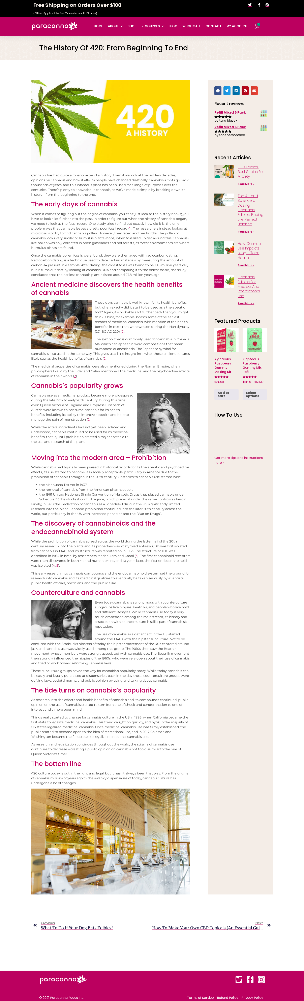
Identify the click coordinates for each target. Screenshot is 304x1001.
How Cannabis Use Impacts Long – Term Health (250, 250)
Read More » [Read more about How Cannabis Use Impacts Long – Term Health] (246, 265)
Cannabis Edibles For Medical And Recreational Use (249, 286)
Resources (153, 26)
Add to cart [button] (223, 394)
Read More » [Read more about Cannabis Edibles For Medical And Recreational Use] (246, 303)
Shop (132, 26)
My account (237, 26)
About (115, 26)
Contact (213, 26)
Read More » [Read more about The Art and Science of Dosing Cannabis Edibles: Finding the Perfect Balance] (246, 231)
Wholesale (191, 26)
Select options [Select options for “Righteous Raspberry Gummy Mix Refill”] (252, 394)
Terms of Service (200, 998)
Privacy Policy (252, 998)
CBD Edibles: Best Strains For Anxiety (251, 172)
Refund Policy (227, 998)
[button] (217, 90)
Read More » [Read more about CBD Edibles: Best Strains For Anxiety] (246, 184)
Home (98, 26)
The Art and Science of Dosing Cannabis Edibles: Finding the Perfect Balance (250, 210)
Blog (173, 26)
